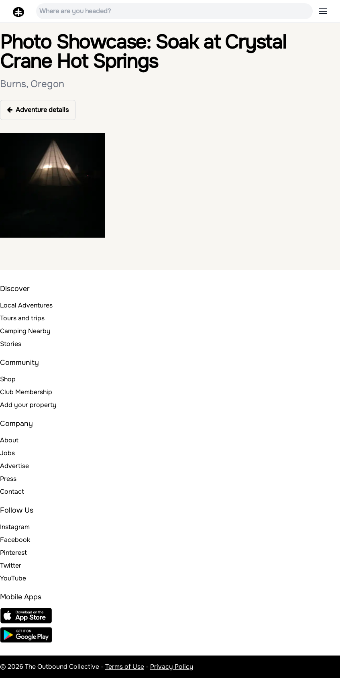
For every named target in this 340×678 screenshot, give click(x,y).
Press (8, 478)
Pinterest (13, 552)
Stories (10, 344)
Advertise (14, 466)
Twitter (10, 565)
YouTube (13, 578)
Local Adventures (26, 305)
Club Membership (26, 392)
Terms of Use (124, 666)
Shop (8, 379)
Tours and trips (22, 318)
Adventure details (38, 110)
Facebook (15, 539)
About (9, 440)
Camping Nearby (25, 331)
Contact (12, 491)
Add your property (28, 405)
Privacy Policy (171, 666)
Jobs (7, 453)
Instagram (15, 527)
